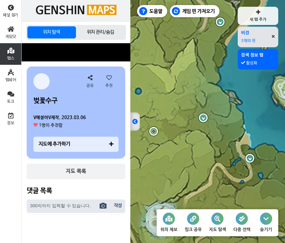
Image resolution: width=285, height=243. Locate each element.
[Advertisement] (76, 52)
